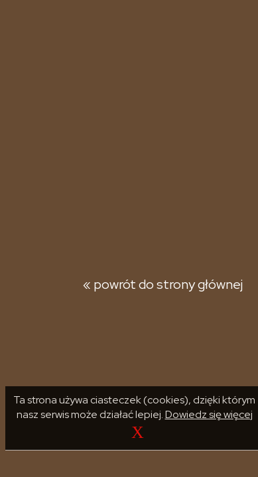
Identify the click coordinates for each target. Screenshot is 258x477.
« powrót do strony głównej (163, 284)
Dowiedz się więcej (209, 414)
